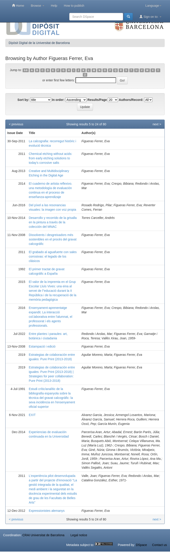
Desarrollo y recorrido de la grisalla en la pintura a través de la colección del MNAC (53, 222)
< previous (16, 124)
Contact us (159, 545)
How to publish (74, 5)
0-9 (25, 70)
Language (153, 5)
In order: (58, 100)
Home (18, 5)
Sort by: (23, 100)
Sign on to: (150, 16)
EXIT (32, 415)
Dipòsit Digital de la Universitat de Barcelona (39, 43)
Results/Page (97, 100)
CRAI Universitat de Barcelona (43, 535)
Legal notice (78, 535)
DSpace (141, 545)
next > (157, 124)
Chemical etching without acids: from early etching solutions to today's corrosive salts (50, 158)
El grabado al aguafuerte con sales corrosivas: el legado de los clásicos (53, 256)
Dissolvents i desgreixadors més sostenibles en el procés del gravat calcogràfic (53, 239)
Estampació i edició (42, 346)
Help (54, 5)
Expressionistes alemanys (47, 510)
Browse (37, 5)
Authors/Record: (131, 100)
